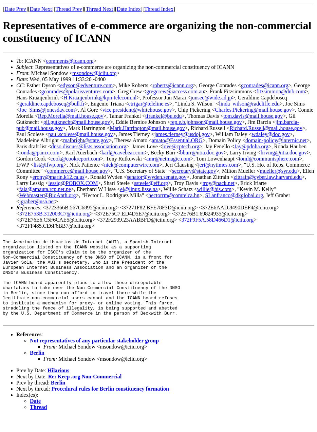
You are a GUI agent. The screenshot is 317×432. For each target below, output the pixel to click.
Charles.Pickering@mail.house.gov (253, 110)
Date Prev (15, 9)
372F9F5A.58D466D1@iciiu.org (217, 220)
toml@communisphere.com (269, 159)
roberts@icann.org (173, 85)
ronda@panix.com (39, 152)
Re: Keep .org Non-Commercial (85, 393)
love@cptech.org (180, 146)
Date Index (129, 9)
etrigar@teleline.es (148, 104)
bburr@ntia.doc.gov (201, 152)
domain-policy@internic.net (275, 140)
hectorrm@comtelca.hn (173, 195)
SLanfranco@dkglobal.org (234, 195)
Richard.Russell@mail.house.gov (266, 128)
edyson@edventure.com (86, 85)
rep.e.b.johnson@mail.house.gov (206, 122)
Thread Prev (68, 9)
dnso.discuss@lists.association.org (88, 146)
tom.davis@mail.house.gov (253, 116)
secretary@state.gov (194, 171)
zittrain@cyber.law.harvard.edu (268, 177)
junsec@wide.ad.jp (211, 97)
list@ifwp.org (49, 165)
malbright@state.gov (86, 140)
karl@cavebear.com (123, 152)
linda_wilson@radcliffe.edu (249, 104)
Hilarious (58, 387)
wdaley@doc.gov (271, 134)
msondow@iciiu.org (94, 73)
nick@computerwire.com (132, 165)
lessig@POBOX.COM (73, 183)
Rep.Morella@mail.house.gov (71, 116)
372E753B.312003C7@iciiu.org (54, 214)
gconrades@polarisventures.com (76, 91)
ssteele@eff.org (151, 183)
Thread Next (99, 9)
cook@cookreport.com (75, 159)
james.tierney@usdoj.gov (182, 134)
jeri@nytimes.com (218, 165)
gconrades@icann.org (264, 85)
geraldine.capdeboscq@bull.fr (52, 104)
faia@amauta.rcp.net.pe (45, 189)
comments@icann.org (70, 61)
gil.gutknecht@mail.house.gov (76, 122)
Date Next (41, 9)
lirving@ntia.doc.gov (284, 152)
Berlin (37, 369)
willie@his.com (214, 189)
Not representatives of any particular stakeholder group (94, 357)
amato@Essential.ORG (177, 140)
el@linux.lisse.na (139, 189)
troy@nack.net (219, 183)
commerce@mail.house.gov (77, 171)
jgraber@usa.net (37, 201)
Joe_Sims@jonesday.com (47, 110)
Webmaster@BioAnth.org (47, 195)
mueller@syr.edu (278, 171)
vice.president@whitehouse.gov (137, 110)
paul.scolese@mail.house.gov (80, 134)
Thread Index (158, 9)
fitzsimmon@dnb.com (280, 91)
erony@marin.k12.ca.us (59, 177)
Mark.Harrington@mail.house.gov (147, 128)
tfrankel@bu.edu (163, 116)
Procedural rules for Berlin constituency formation (110, 405)
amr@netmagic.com (168, 159)
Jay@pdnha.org (251, 146)
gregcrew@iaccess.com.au (175, 91)
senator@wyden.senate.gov (157, 177)
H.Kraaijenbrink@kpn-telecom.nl (100, 97)
